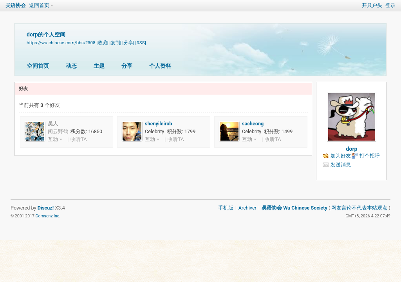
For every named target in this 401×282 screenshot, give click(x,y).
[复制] (115, 42)
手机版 (225, 208)
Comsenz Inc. (48, 216)
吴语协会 (15, 5)
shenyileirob (158, 124)
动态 (71, 66)
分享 (126, 66)
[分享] (128, 42)
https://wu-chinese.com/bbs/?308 (61, 42)
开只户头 (372, 5)
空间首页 (38, 66)
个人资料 (160, 66)
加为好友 (341, 156)
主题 (99, 66)
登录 (390, 5)
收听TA (78, 139)
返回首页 (39, 5)
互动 (53, 139)
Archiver (247, 208)
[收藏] (102, 42)
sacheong (253, 124)
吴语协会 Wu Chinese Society (294, 208)
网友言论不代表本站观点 (359, 208)
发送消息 (341, 165)
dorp (352, 149)
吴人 (53, 124)
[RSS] (140, 42)
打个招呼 (369, 156)
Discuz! (46, 208)
